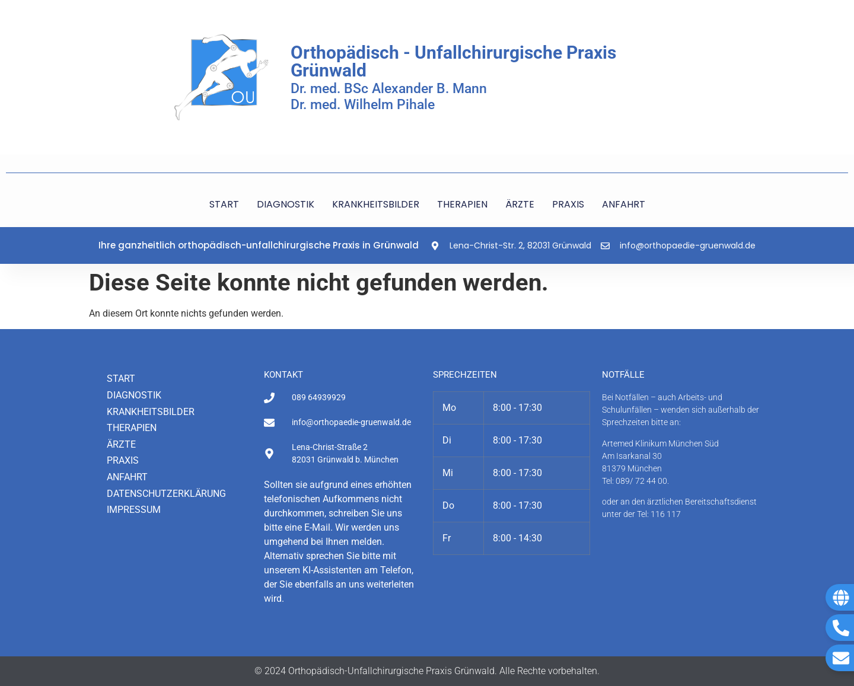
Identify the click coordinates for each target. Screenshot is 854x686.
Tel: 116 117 (659, 514)
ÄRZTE (519, 204)
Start (121, 378)
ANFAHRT (623, 204)
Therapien (132, 427)
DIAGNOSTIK (285, 204)
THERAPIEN (462, 204)
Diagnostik (134, 395)
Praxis (123, 460)
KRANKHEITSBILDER (375, 204)
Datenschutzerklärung (166, 493)
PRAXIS (568, 204)
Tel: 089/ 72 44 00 (634, 481)
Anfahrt (127, 477)
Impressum (134, 509)
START (224, 204)
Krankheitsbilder (151, 411)
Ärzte (121, 444)
